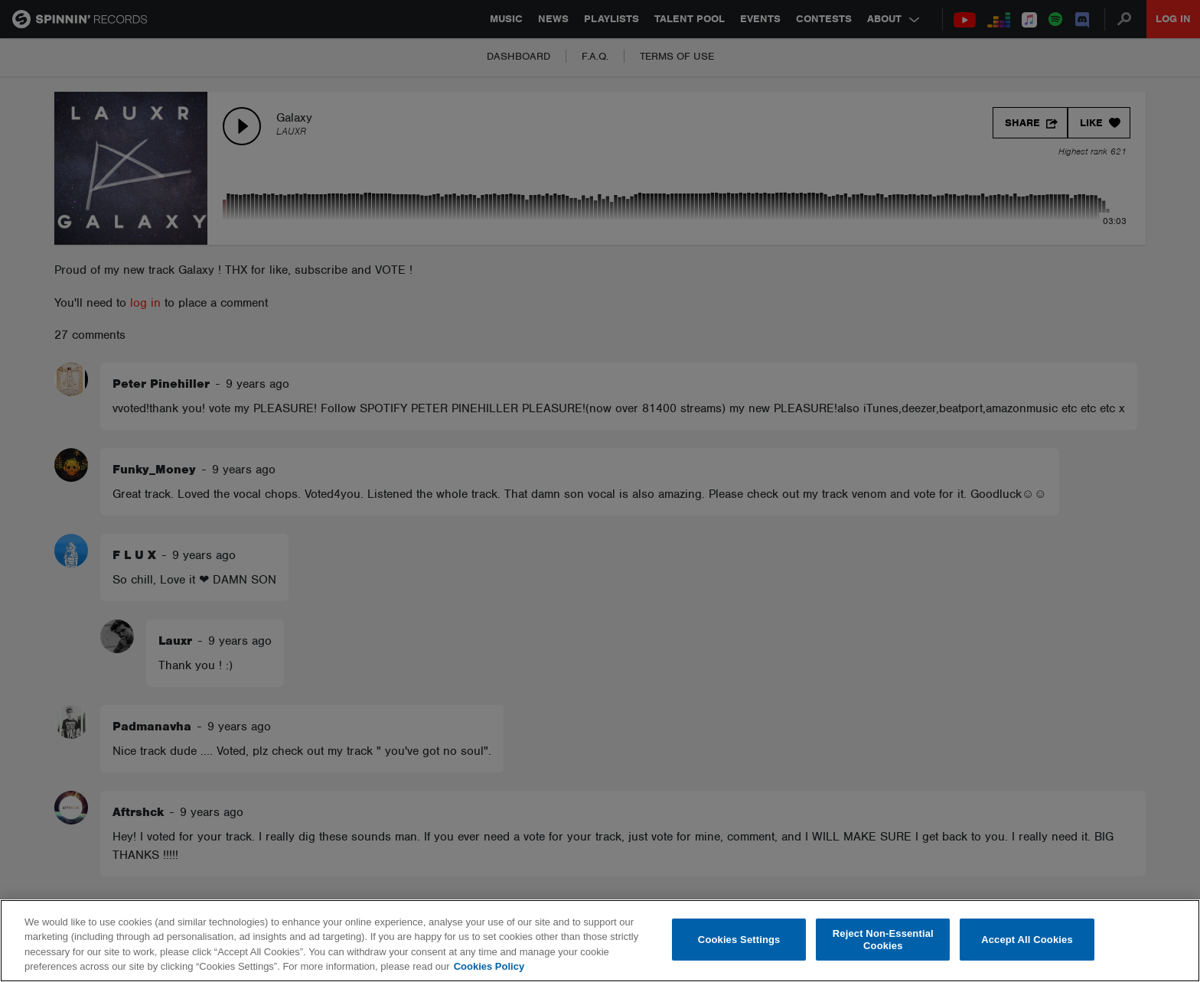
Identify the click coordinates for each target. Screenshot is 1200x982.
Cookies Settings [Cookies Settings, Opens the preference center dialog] (739, 939)
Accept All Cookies (1027, 939)
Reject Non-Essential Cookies (883, 939)
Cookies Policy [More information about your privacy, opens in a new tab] (489, 966)
